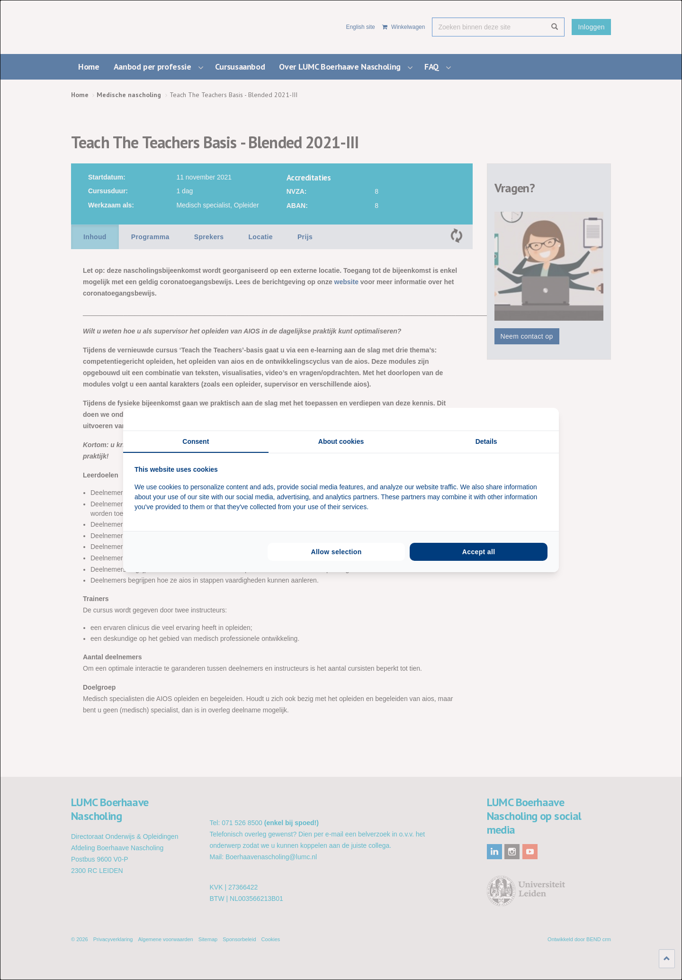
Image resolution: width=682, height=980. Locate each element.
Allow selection (336, 552)
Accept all (478, 552)
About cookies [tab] (341, 441)
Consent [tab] (195, 441)
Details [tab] (486, 441)
